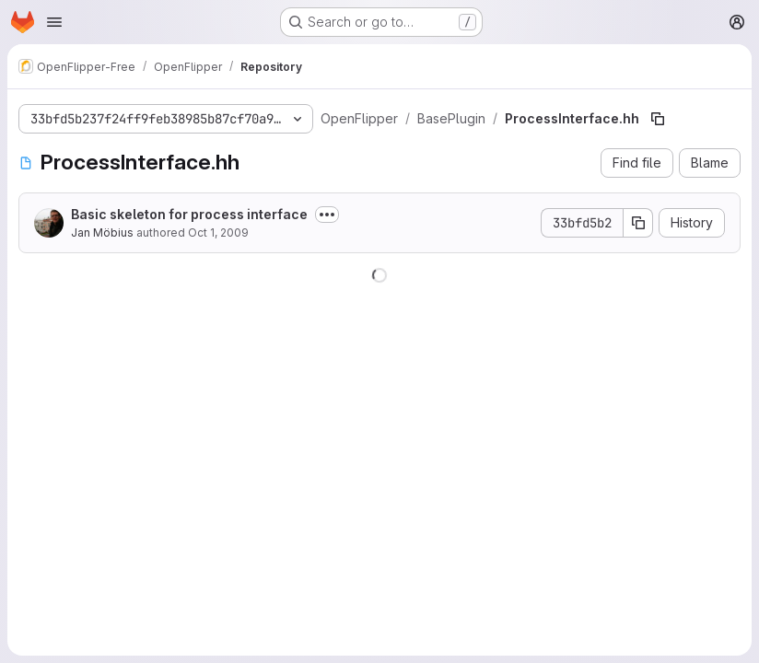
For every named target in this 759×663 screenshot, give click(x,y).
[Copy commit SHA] (638, 223)
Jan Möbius (102, 232)
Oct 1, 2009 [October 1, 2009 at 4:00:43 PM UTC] (218, 232)
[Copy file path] (657, 119)
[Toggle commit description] (327, 214)
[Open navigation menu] (54, 22)
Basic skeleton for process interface (189, 214)
